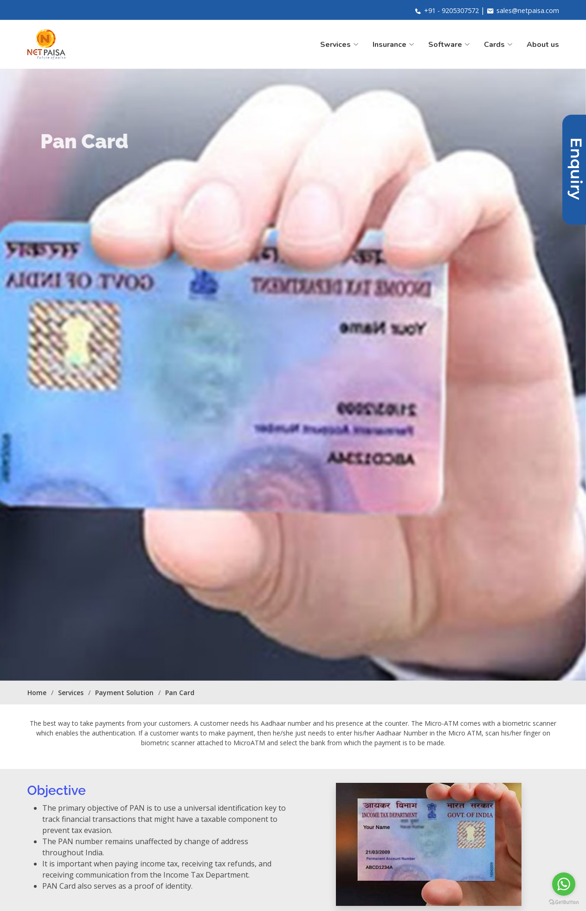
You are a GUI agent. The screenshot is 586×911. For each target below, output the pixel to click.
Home (36, 692)
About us (543, 44)
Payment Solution (124, 692)
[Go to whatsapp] (563, 884)
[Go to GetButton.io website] (564, 901)
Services (71, 692)
